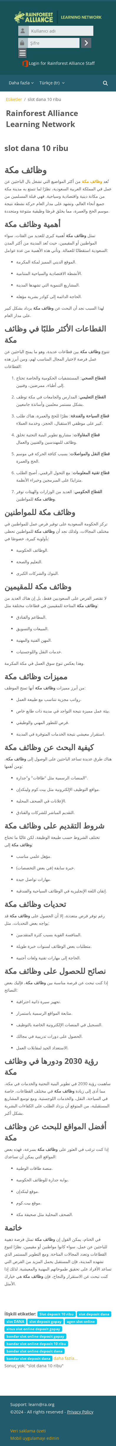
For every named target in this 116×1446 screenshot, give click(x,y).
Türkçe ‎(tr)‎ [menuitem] (49, 83)
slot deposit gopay (45, 1321)
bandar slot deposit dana (28, 1358)
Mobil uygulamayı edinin (34, 1438)
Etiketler (14, 99)
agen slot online (81, 1321)
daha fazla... (66, 1358)
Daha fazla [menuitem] (19, 83)
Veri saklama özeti (28, 1431)
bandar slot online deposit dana (34, 1351)
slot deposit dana (94, 1314)
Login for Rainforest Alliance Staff (58, 63)
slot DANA (15, 1321)
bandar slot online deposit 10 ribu (36, 1343)
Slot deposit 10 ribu (56, 1314)
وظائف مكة (92, 181)
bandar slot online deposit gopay (35, 1336)
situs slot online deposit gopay (33, 1328)
